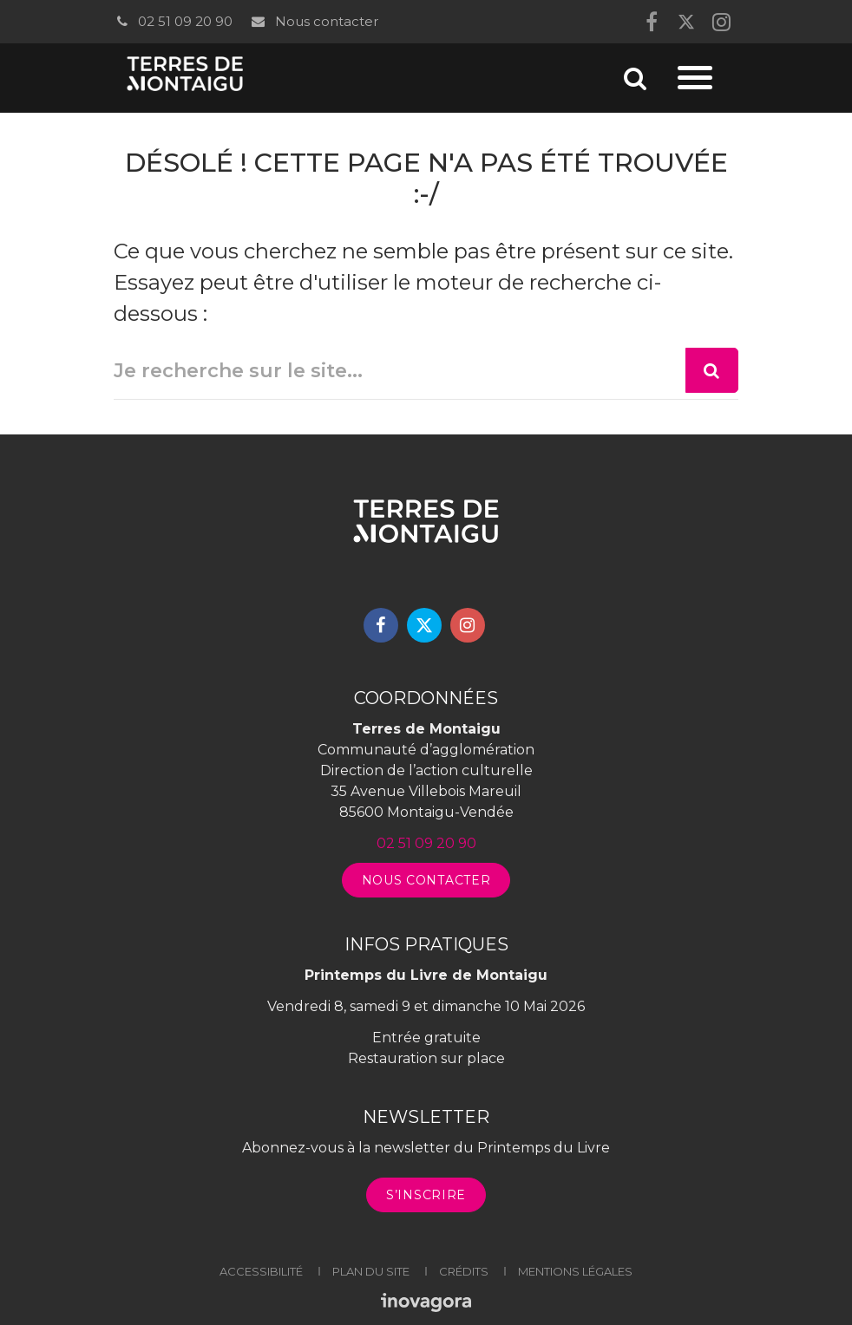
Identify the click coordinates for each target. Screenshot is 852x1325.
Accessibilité (261, 1271)
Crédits (463, 1271)
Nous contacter (313, 21)
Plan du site (371, 1271)
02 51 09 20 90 (173, 21)
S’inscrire (426, 1195)
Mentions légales (575, 1271)
